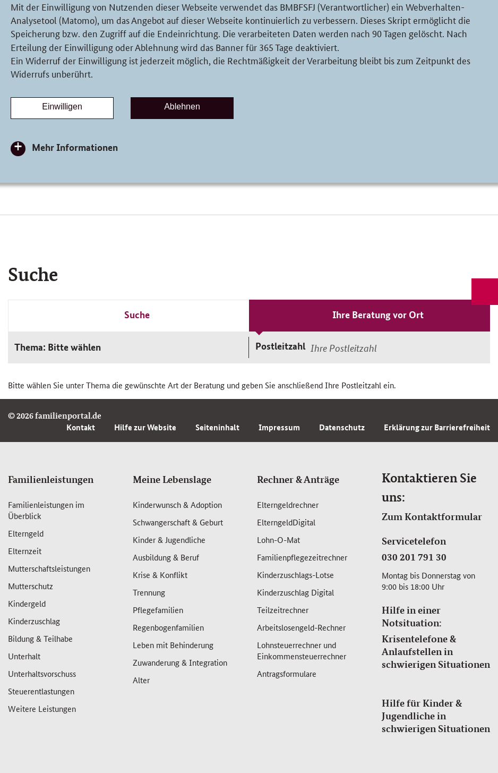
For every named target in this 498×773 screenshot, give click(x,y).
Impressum (279, 427)
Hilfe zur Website (145, 427)
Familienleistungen (50, 479)
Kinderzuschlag (34, 620)
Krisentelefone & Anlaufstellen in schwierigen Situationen (436, 651)
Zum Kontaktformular (432, 516)
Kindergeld (27, 603)
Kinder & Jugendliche (169, 539)
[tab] (128, 316)
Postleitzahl (280, 345)
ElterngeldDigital (286, 522)
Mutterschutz (30, 585)
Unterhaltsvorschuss (42, 673)
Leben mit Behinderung (173, 644)
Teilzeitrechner (282, 609)
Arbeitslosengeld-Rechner (301, 627)
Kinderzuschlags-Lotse (295, 574)
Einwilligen (62, 106)
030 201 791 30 (414, 556)
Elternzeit (24, 550)
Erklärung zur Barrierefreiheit (437, 427)
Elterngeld (26, 533)
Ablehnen (182, 106)
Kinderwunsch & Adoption (177, 504)
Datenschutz (342, 427)
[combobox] (398, 347)
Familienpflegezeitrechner (302, 557)
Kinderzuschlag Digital (295, 592)
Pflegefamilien (158, 609)
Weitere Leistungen (42, 708)
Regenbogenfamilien (168, 627)
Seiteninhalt (217, 427)
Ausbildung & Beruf (166, 557)
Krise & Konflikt (160, 574)
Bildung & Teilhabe (40, 638)
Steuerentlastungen (41, 690)
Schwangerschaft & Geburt (178, 522)
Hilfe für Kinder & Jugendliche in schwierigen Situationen (436, 715)
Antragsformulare (286, 673)
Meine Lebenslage (172, 479)
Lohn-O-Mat (278, 539)
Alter (141, 679)
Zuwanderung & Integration (180, 662)
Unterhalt (24, 655)
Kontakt (80, 427)
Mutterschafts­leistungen (49, 568)
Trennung (149, 592)
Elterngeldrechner (288, 504)
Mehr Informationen (75, 147)
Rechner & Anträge (298, 479)
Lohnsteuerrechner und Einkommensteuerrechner (301, 650)
